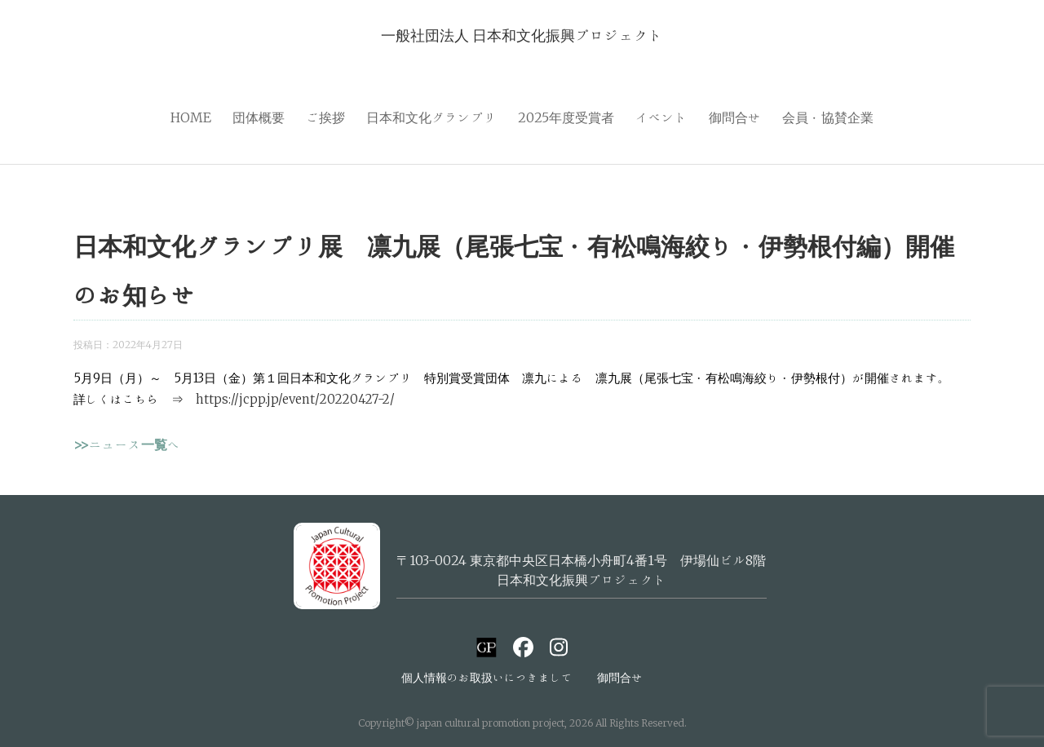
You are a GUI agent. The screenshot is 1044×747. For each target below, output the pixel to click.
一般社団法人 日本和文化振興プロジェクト (522, 35)
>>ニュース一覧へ (126, 444)
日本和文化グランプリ (431, 117)
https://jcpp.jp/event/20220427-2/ (295, 399)
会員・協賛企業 (828, 117)
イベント (661, 117)
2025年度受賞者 (566, 117)
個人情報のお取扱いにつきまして (487, 677)
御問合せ (735, 117)
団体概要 (258, 117)
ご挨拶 (325, 117)
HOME (190, 117)
